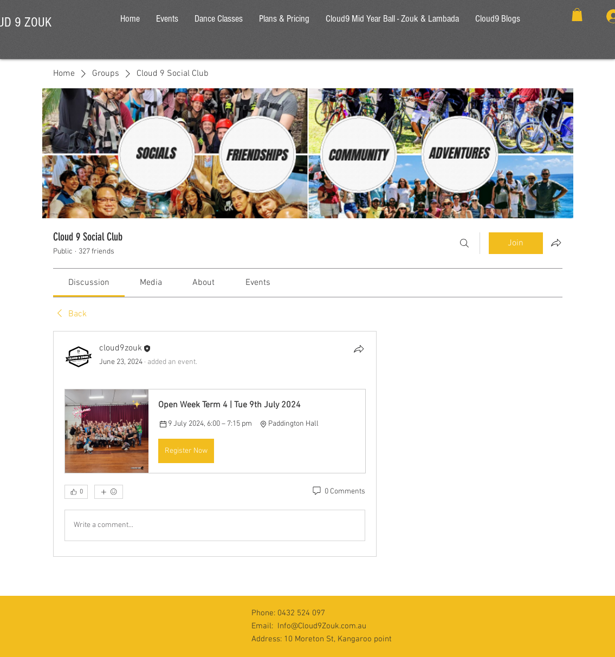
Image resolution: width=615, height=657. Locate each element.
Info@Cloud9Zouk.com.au (321, 626)
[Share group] (555, 242)
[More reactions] (108, 492)
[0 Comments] (338, 491)
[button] (577, 14)
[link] (88, 282)
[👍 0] (76, 492)
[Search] (464, 243)
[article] (215, 443)
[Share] (358, 348)
